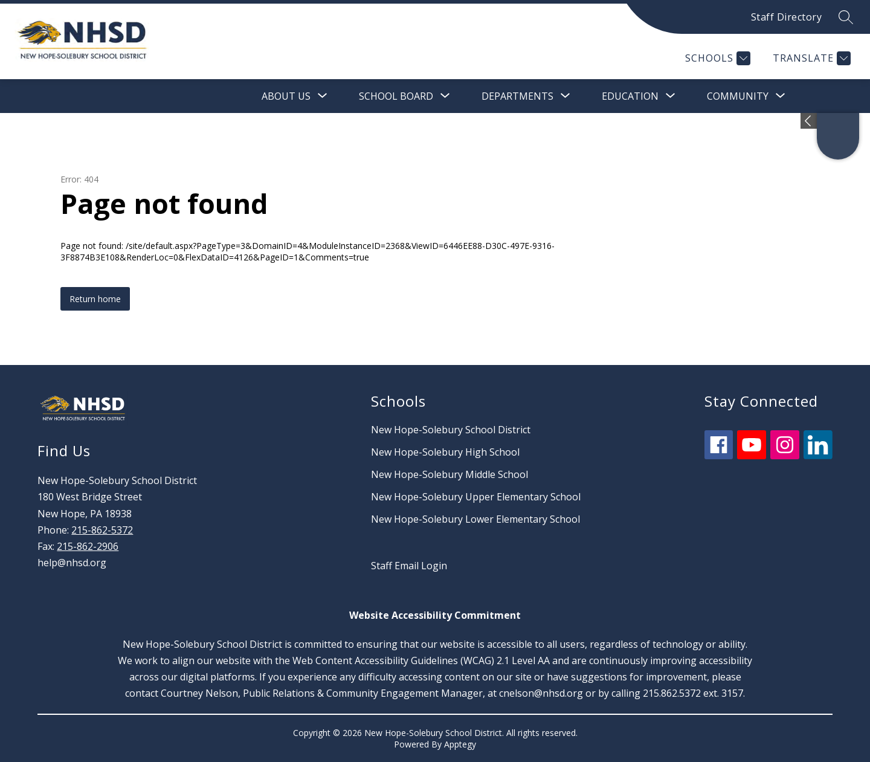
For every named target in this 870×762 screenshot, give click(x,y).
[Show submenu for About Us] (286, 96)
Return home (95, 299)
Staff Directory (786, 17)
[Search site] (846, 17)
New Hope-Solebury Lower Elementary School (475, 519)
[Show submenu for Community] (737, 96)
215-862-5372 (102, 530)
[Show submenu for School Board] (396, 96)
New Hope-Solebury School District (450, 429)
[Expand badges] (809, 121)
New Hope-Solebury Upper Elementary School (476, 496)
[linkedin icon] (818, 455)
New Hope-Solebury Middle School (449, 474)
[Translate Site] (810, 58)
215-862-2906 (87, 546)
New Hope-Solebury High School (445, 452)
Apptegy (460, 744)
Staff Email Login (409, 565)
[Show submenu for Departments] (517, 96)
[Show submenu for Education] (630, 96)
